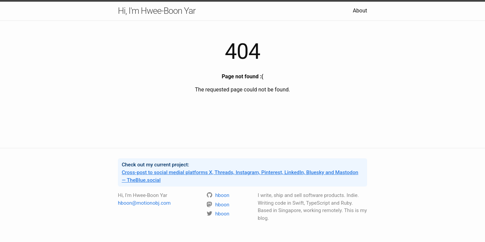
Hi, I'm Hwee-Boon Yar (156, 11)
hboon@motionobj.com (144, 203)
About (360, 10)
